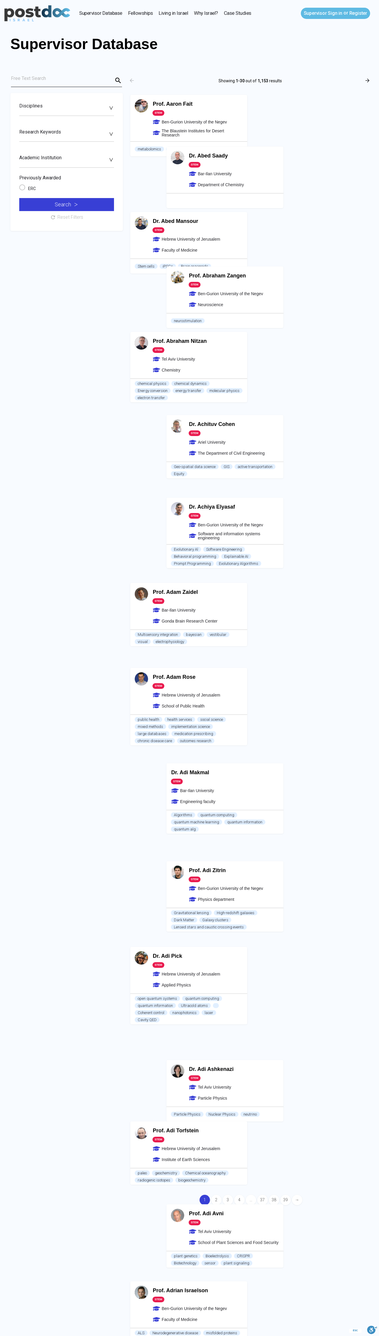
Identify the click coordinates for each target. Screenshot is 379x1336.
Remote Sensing (224, 1164)
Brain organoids (194, 216)
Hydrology (312, 993)
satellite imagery (152, 1178)
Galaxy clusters (302, 510)
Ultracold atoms (194, 518)
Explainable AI (323, 358)
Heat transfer (314, 925)
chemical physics (152, 281)
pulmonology (186, 937)
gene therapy (149, 670)
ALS (141, 663)
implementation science (190, 434)
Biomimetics (348, 784)
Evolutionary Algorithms (325, 365)
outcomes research (195, 448)
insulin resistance (152, 951)
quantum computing (304, 427)
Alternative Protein (322, 1134)
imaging (159, 803)
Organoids (214, 937)
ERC (32, 188)
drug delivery (319, 784)
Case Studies (237, 13)
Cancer (176, 867)
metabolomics (149, 149)
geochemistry (166, 594)
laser (209, 525)
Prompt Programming (279, 365)
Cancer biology (150, 944)
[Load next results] (368, 80)
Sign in (323, 13)
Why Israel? (206, 13)
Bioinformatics (150, 867)
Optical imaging (274, 860)
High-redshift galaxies (322, 503)
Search (66, 204)
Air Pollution (147, 1171)
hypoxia (144, 937)
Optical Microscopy (277, 853)
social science (211, 427)
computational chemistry (158, 1020)
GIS (313, 281)
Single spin (200, 803)
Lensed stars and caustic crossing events (295, 518)
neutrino (336, 582)
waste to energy (274, 1141)
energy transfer (188, 288)
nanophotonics (184, 525)
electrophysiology (170, 365)
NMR (179, 803)
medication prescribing (193, 441)
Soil (263, 993)
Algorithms (270, 427)
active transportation (341, 281)
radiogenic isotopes (154, 601)
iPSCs (168, 216)
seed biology (179, 149)
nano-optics (293, 719)
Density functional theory (158, 1027)
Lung (204, 944)
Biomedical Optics (345, 853)
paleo (142, 594)
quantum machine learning (283, 434)
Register (358, 13)
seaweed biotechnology (280, 1134)
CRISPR (330, 647)
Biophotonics (311, 853)
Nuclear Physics (308, 582)
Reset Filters (66, 217)
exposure (224, 1171)
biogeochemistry (191, 601)
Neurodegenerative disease (175, 663)
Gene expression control (218, 875)
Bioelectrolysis (304, 647)
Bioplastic (303, 1141)
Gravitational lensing (278, 503)
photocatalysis (174, 1013)
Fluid (265, 925)
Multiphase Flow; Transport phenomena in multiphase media (311, 1065)
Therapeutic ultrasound (280, 784)
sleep (163, 937)
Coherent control (151, 525)
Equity (266, 288)
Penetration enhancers (279, 791)
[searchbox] (66, 107)
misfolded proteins (221, 663)
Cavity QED (147, 532)
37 (262, 1199)
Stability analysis (290, 1058)
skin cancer (328, 1141)
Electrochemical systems (281, 1072)
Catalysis (146, 1013)
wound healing (304, 1148)
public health (148, 427)
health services (179, 427)
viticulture (206, 149)
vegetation (173, 1171)
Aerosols (196, 1164)
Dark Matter (271, 510)
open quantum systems (157, 510)
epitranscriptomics (221, 867)
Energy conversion (153, 288)
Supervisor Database (100, 13)
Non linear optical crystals (333, 719)
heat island (199, 1171)
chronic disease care (155, 448)
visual (143, 365)
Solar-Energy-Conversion (207, 1020)
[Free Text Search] (66, 80)
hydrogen (202, 1013)
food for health (272, 1148)
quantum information (331, 434)
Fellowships (140, 13)
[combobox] (66, 109)
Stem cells (146, 216)
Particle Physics (274, 582)
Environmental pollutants (196, 1034)
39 (285, 1199)
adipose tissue (187, 951)
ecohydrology (285, 993)
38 (274, 1199)
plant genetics (272, 647)
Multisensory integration (158, 358)
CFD (264, 1058)
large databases (152, 441)
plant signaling (323, 654)
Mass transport (319, 791)
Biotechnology (272, 654)
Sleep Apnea (181, 944)
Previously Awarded (40, 178)
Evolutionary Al (273, 351)
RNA (193, 867)
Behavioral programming (282, 358)
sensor (296, 654)
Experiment (286, 925)
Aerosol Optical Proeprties (159, 1164)
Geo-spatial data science (281, 281)
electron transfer (151, 296)
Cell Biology (147, 875)
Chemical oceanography (205, 594)
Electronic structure (202, 1027)
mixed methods (150, 434)
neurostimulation (274, 216)
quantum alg (271, 441)
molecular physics (224, 288)
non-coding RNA (178, 875)
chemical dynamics (190, 281)
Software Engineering (311, 351)
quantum (268, 719)
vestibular (218, 358)
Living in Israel (173, 13)
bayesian (194, 358)
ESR (141, 803)
